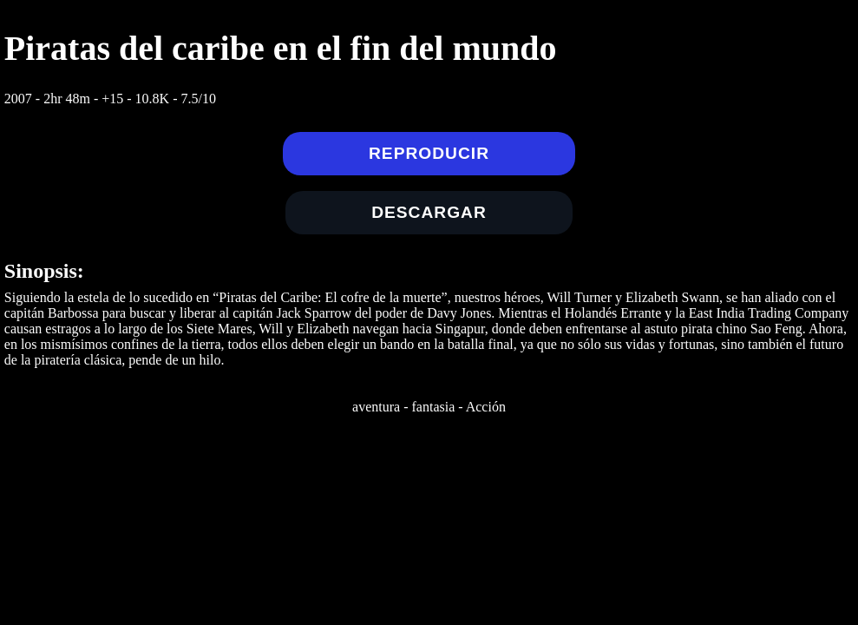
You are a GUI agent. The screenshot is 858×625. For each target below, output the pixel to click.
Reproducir (429, 153)
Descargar (429, 212)
